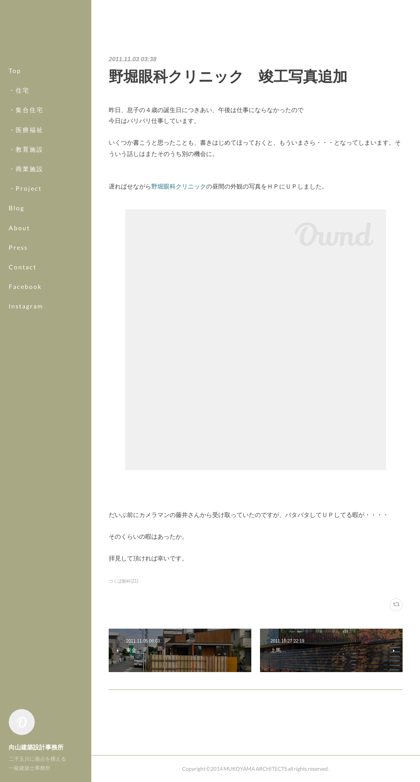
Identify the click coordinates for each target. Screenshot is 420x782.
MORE (19, 286)
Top (15, 70)
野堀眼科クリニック (178, 186)
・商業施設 (26, 168)
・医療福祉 (26, 129)
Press (18, 247)
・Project (25, 188)
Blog (16, 208)
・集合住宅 (26, 109)
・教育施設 (26, 149)
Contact (23, 267)
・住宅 (19, 90)
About (19, 228)
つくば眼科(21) (123, 581)
